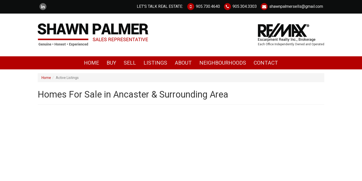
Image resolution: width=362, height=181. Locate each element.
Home (91, 64)
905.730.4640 (203, 6)
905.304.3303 (240, 6)
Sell (130, 64)
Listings (155, 64)
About (183, 64)
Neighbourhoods (222, 64)
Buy (111, 64)
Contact (266, 64)
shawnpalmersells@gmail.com (291, 6)
